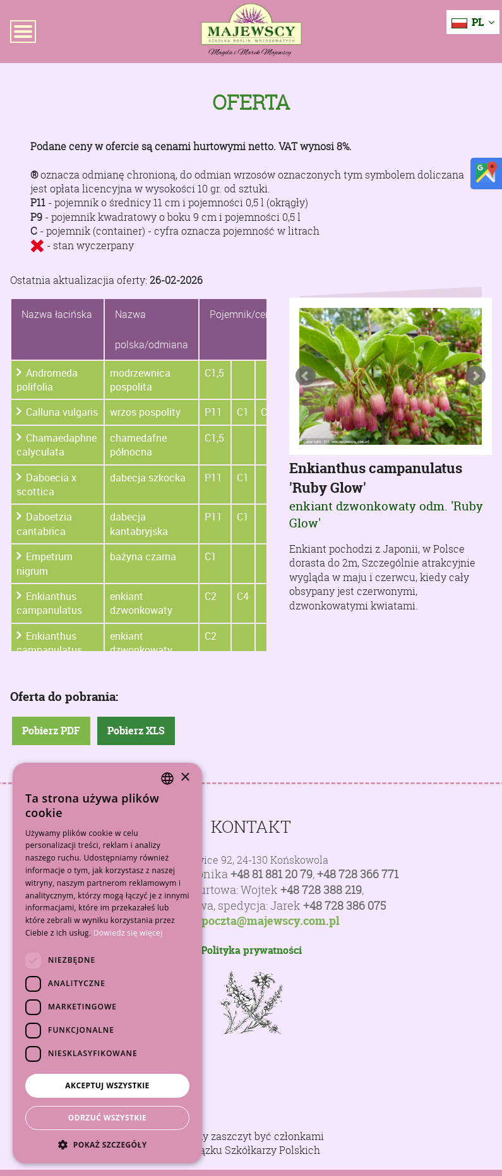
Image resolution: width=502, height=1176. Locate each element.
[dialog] (107, 963)
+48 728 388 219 (321, 890)
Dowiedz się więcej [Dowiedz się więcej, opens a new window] (128, 932)
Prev (306, 376)
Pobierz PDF (51, 731)
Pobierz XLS (136, 731)
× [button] (184, 777)
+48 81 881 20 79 (271, 874)
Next (475, 376)
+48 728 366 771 (357, 874)
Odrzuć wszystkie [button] (107, 1117)
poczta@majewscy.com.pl (270, 921)
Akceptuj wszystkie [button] (107, 1085)
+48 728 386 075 (344, 905)
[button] (107, 1144)
